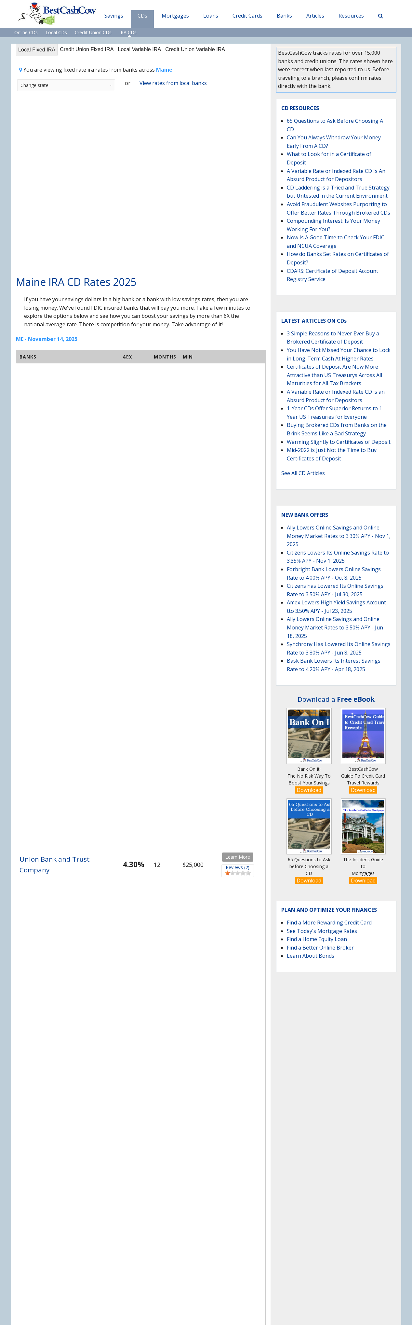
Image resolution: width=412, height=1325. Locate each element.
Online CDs (26, 32)
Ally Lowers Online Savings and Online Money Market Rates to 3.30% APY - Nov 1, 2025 (339, 536)
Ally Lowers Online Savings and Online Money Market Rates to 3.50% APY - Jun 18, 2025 (335, 627)
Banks (284, 15)
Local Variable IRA (151, 50)
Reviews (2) (238, 868)
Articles (315, 15)
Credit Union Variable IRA (213, 50)
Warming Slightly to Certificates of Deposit (339, 441)
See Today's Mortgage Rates (322, 931)
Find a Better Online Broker (320, 947)
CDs (142, 15)
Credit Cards (247, 15)
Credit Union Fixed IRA (94, 50)
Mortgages (175, 15)
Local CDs (56, 32)
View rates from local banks (173, 83)
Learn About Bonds (310, 955)
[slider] (238, 874)
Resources (351, 15)
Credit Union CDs (93, 32)
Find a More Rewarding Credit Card (329, 922)
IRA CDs (128, 32)
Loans (210, 15)
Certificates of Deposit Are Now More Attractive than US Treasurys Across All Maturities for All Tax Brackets (334, 375)
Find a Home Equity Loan (317, 939)
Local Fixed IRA (39, 50)
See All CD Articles (303, 473)
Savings (113, 15)
